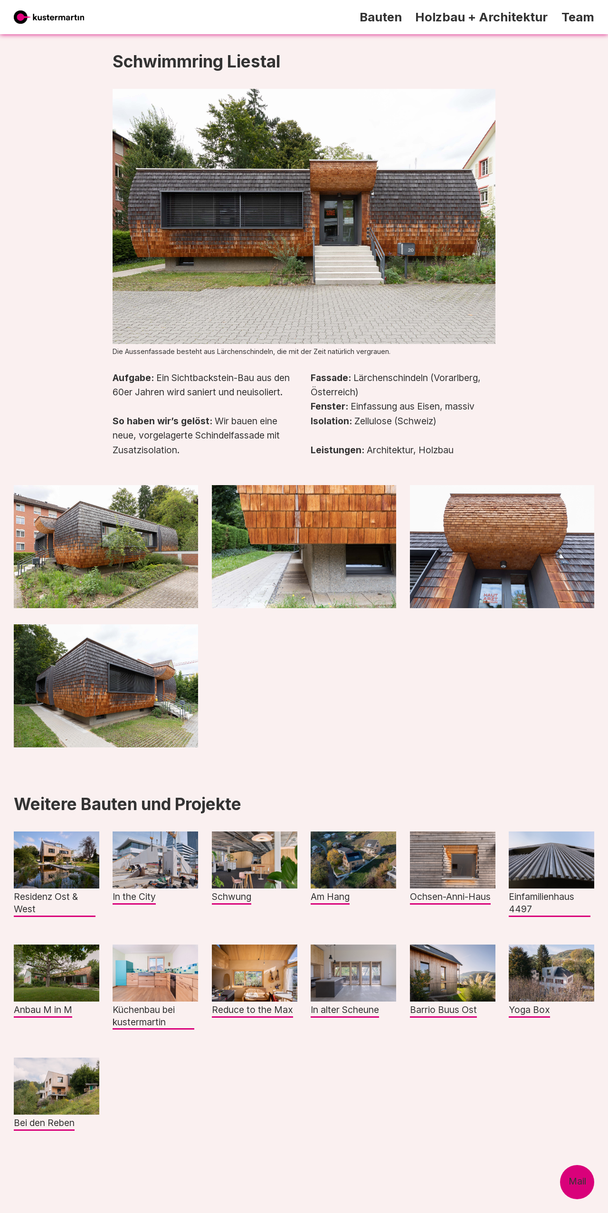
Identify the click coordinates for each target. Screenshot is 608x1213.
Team (577, 17)
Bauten (381, 17)
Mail (577, 1181)
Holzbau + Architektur (481, 17)
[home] (49, 17)
